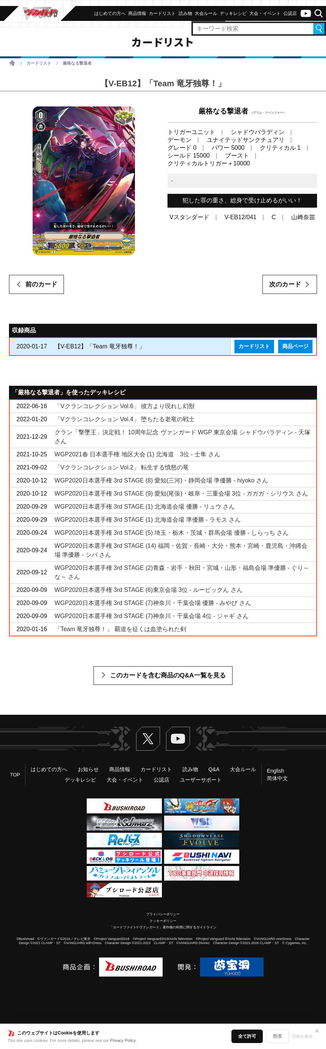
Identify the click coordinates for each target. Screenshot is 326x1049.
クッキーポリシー (163, 921)
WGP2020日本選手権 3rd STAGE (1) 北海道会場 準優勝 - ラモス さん (148, 519)
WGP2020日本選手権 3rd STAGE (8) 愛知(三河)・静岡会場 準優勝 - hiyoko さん (161, 480)
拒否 (277, 1036)
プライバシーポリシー (163, 914)
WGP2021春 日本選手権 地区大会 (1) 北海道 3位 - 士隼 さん (137, 454)
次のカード (285, 284)
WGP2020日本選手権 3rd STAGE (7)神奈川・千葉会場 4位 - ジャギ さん (152, 616)
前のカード (41, 284)
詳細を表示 (302, 1036)
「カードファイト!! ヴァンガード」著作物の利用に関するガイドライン (163, 927)
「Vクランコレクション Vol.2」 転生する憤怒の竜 (122, 467)
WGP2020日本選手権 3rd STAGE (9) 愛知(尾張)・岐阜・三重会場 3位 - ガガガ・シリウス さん (181, 493)
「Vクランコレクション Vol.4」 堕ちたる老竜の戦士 (125, 419)
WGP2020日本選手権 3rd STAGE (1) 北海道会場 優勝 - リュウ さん (145, 506)
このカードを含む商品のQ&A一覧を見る (168, 675)
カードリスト (39, 63)
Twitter (148, 739)
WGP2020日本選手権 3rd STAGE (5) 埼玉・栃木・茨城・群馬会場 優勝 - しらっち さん (172, 533)
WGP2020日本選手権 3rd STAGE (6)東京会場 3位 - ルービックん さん (149, 590)
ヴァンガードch (305, 13)
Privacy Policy (123, 1040)
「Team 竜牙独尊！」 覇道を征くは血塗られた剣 (120, 629)
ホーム (12, 63)
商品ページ (295, 346)
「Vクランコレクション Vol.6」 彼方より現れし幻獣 (125, 406)
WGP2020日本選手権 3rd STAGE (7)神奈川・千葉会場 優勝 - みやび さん (153, 603)
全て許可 (247, 1036)
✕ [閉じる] (317, 1031)
